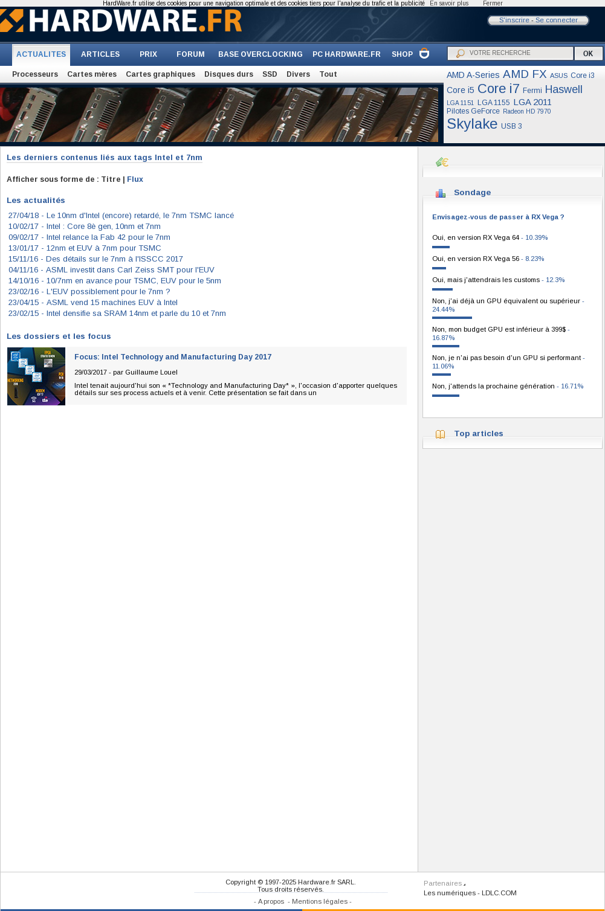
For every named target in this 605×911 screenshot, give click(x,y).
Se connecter (556, 20)
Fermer (493, 3)
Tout (328, 74)
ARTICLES (100, 54)
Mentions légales (320, 901)
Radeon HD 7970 (527, 111)
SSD (269, 74)
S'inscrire (514, 20)
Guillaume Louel (151, 372)
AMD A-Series (473, 75)
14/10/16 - (114, 280)
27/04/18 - (121, 215)
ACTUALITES (41, 54)
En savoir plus (449, 3)
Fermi (532, 90)
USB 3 (511, 126)
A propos (271, 901)
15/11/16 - (95, 258)
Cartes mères (92, 74)
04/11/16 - (111, 269)
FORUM (190, 54)
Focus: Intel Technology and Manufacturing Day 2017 (172, 357)
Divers (298, 74)
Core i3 (583, 75)
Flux (135, 179)
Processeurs (35, 74)
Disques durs (228, 74)
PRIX (148, 54)
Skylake (472, 123)
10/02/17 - (84, 226)
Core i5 (460, 90)
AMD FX (525, 74)
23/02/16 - (89, 291)
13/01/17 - (84, 248)
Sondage (472, 192)
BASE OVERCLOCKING (260, 54)
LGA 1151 (460, 103)
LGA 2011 (532, 102)
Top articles (478, 433)
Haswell (564, 89)
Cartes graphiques (160, 74)
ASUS (559, 75)
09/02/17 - (89, 237)
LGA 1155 (493, 102)
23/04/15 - (93, 302)
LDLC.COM (499, 893)
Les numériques (450, 893)
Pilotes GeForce (473, 111)
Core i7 (498, 88)
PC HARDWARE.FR (346, 54)
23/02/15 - (117, 313)
